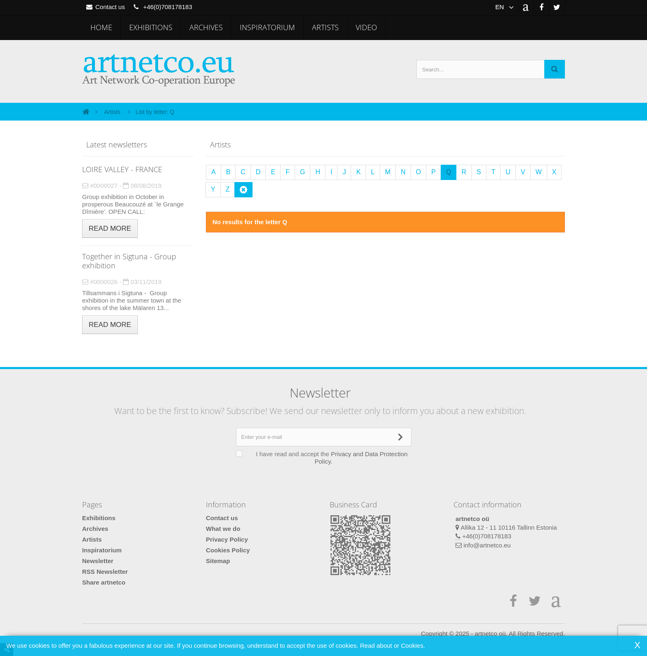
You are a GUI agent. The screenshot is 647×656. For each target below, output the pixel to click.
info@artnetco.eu (486, 545)
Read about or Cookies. (392, 645)
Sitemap (218, 560)
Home (101, 27)
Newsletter (97, 560)
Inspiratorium (267, 27)
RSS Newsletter (105, 571)
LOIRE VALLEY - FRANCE (122, 169)
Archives (206, 27)
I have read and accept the (328, 457)
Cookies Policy (228, 550)
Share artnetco (103, 582)
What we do (223, 528)
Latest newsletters (116, 144)
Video (366, 27)
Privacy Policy (227, 539)
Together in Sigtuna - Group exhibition (129, 260)
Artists (325, 27)
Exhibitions (150, 27)
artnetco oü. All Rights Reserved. (520, 633)
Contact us (222, 517)
